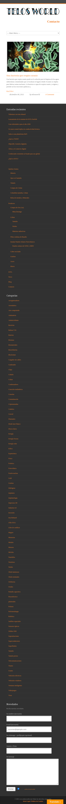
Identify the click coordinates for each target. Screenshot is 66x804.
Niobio (14, 226)
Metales (11, 542)
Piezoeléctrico (13, 597)
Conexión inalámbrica (15, 389)
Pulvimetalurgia (13, 611)
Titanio (10, 666)
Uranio (10, 671)
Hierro (12, 266)
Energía (10, 434)
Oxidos (10, 587)
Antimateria (12, 315)
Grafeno (13, 256)
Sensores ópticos (13, 626)
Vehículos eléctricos (14, 676)
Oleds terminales (13, 577)
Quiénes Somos (13, 169)
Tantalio (15, 221)
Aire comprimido (14, 310)
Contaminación (13, 399)
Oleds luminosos (13, 572)
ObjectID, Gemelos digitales (17, 144)
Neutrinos (11, 562)
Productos (11, 203)
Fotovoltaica (12, 468)
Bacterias (11, 325)
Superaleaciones (13, 636)
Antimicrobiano (13, 320)
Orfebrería (11, 582)
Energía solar (12, 444)
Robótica (11, 616)
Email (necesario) (33, 728)
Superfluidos (12, 646)
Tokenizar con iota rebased (17, 114)
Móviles (11, 552)
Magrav (10, 532)
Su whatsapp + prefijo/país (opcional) (33, 738)
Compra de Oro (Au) (17, 208)
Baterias (11, 335)
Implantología (12, 498)
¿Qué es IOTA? (13, 159)
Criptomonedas (13, 404)
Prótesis (11, 607)
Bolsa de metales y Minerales (19, 198)
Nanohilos (11, 557)
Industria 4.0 (12, 508)
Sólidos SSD (12, 631)
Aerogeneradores (13, 300)
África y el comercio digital (17, 149)
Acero (12, 261)
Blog (10, 282)
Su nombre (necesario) (33, 717)
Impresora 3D (12, 503)
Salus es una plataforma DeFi (17, 134)
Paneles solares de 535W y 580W (23, 246)
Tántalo (12, 183)
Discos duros (12, 429)
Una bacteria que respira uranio (22, 75)
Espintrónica (12, 453)
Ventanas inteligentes (15, 685)
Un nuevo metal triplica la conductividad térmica (24, 129)
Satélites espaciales (14, 621)
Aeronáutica (12, 305)
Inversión (11, 513)
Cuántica (11, 409)
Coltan (12, 217)
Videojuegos (12, 690)
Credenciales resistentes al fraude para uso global (24, 154)
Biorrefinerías (12, 350)
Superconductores (14, 641)
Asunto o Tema (33, 749)
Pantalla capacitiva (14, 592)
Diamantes (11, 419)
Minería (13, 173)
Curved (10, 414)
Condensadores (13, 384)
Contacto (53, 21)
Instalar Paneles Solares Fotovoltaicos (22, 242)
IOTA (10, 272)
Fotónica (11, 463)
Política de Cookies (37, 801)
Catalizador (12, 365)
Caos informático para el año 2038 (19, 124)
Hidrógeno (11, 488)
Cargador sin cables (14, 360)
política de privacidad (29, 789)
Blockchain (12, 355)
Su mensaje (33, 770)
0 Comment (50, 95)
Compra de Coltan (16, 188)
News (10, 277)
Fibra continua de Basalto (18, 237)
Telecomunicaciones (15, 661)
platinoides (12, 602)
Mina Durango (17, 212)
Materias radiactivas (18, 231)
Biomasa (11, 340)
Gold (10, 478)
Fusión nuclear (13, 473)
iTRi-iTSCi (12, 523)
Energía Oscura (13, 439)
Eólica (10, 449)
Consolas (11, 394)
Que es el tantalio (16, 178)
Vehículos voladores (14, 681)
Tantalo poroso (13, 656)
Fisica (10, 458)
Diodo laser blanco (14, 424)
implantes (11, 493)
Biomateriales (12, 345)
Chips (10, 370)
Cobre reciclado (15, 252)
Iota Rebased (12, 518)
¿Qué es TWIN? (13, 139)
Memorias (11, 537)
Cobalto (11, 375)
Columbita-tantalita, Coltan (19, 193)
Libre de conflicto (14, 528)
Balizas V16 (12, 330)
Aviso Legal (26, 801)
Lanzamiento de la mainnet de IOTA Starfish (22, 119)
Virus (10, 695)
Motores (11, 547)
